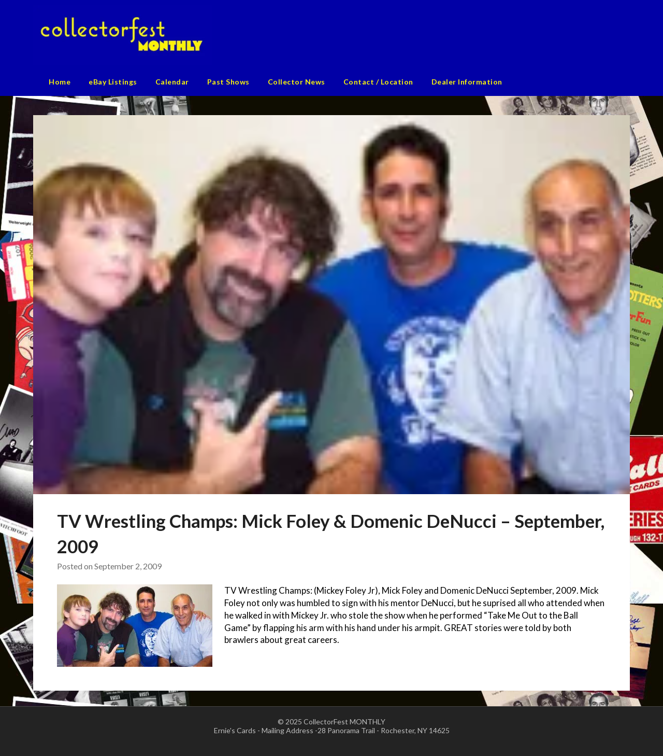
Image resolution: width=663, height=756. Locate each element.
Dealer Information (466, 81)
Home (59, 81)
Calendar (172, 81)
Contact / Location (378, 81)
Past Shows (228, 81)
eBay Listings (113, 81)
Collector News (296, 81)
